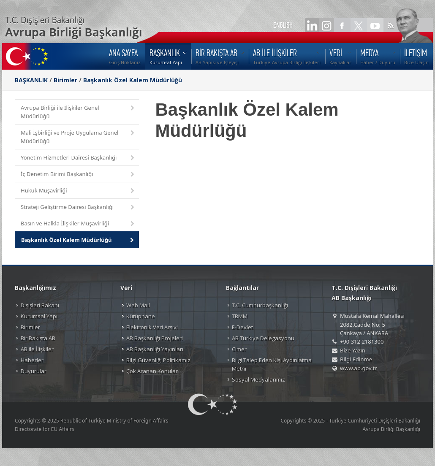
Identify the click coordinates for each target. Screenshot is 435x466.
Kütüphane (140, 316)
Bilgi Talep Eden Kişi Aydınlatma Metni (272, 364)
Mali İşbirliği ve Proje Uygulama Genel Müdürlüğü (78, 137)
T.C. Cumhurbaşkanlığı (260, 305)
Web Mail (138, 305)
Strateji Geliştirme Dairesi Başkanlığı (78, 207)
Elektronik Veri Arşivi (152, 327)
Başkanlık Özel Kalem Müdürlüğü (132, 80)
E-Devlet (242, 327)
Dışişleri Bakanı (40, 305)
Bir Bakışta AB (38, 338)
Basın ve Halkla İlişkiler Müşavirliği (78, 223)
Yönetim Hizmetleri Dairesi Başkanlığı (78, 158)
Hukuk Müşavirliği (78, 191)
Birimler (65, 80)
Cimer (239, 349)
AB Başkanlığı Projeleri (154, 338)
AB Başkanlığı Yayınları (154, 349)
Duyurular (33, 371)
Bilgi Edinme (356, 359)
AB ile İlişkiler (37, 349)
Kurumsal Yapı (39, 316)
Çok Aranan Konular (152, 371)
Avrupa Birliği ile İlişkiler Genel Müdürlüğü (78, 112)
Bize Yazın (352, 350)
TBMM (239, 316)
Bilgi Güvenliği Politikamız (158, 360)
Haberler (32, 360)
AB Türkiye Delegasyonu (263, 338)
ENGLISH (283, 25)
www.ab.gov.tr (358, 368)
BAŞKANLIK (31, 80)
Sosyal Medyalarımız (258, 379)
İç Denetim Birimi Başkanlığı (78, 174)
